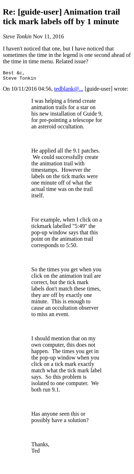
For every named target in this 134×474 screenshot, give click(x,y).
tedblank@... (68, 91)
